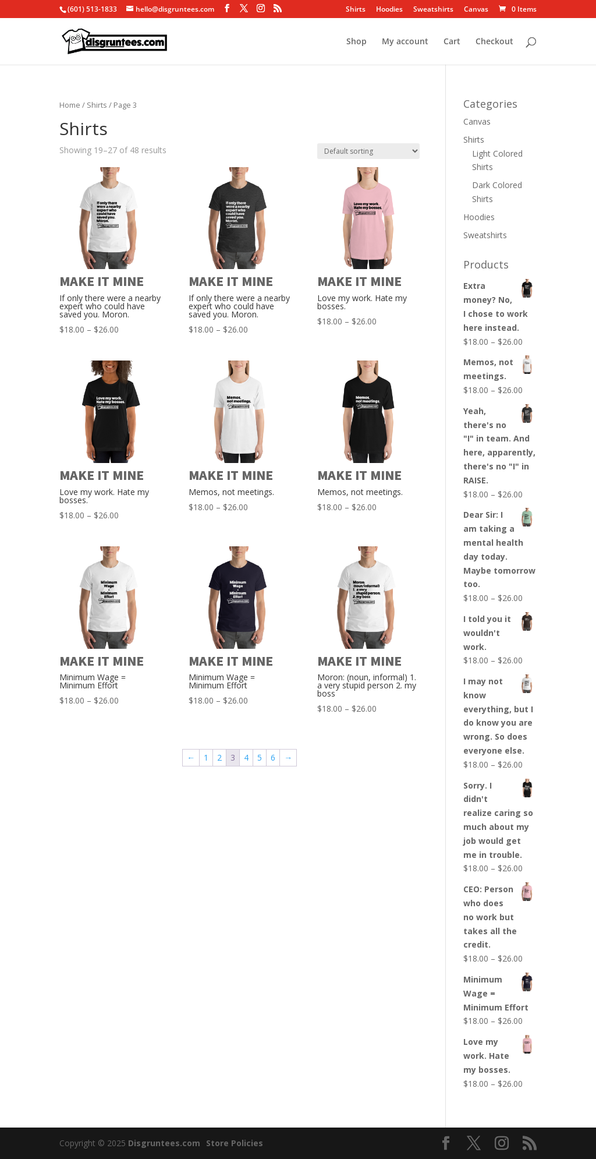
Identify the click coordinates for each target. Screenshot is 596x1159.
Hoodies (389, 10)
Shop (356, 42)
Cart (452, 42)
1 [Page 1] (206, 757)
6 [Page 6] (273, 757)
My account (405, 42)
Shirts (356, 10)
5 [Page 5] (259, 757)
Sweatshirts (433, 10)
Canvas (476, 10)
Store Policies (234, 1143)
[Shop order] (368, 151)
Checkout (494, 42)
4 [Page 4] (246, 757)
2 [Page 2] (219, 757)
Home (69, 105)
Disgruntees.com (164, 1143)
